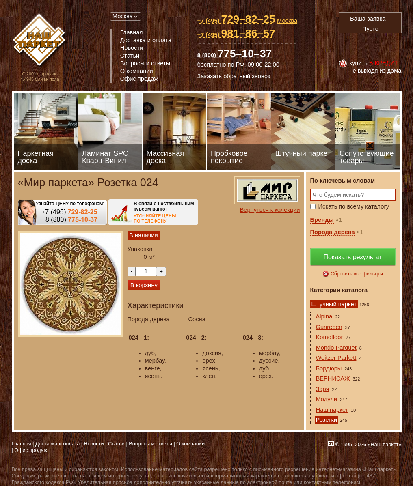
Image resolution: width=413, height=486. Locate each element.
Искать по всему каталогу (353, 206)
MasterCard (366, 46)
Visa (348, 46)
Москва (122, 16)
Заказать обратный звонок (233, 76)
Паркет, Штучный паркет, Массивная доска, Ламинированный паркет (40, 40)
